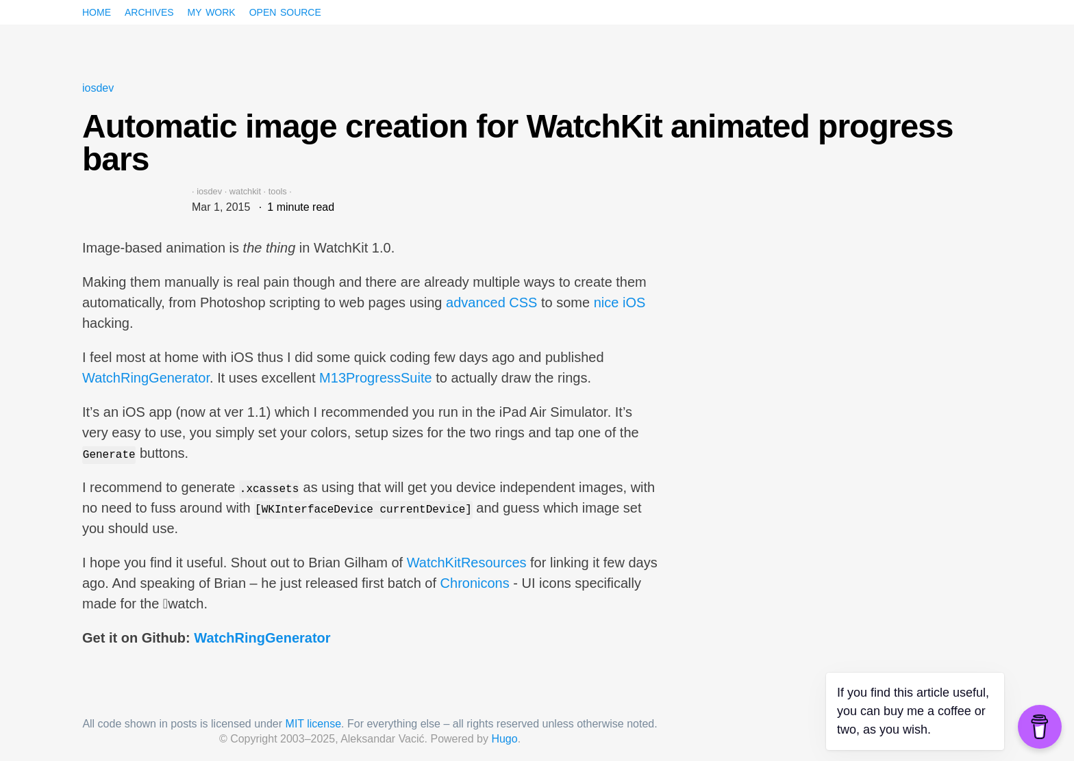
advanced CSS (491, 302)
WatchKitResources (467, 562)
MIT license (314, 724)
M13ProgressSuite (375, 377)
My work (212, 10)
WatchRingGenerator (146, 377)
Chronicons (475, 583)
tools (277, 191)
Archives (149, 10)
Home (96, 10)
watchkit (245, 191)
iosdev (98, 88)
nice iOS (620, 302)
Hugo (504, 739)
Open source (285, 10)
